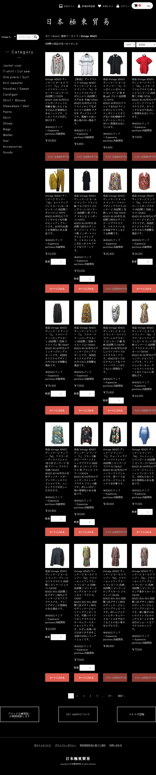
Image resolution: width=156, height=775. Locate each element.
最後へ (121, 695)
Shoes (8, 123)
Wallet (8, 135)
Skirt (7, 117)
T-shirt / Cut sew (16, 71)
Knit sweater (13, 83)
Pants (7, 112)
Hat (6, 141)
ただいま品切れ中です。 (58, 157)
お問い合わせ (115, 745)
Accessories (12, 146)
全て (47, 36)
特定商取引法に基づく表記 (92, 745)
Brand (56, 36)
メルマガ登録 (136, 714)
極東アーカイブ (69, 36)
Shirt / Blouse (14, 100)
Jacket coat (12, 65)
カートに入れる (57, 288)
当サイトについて (42, 745)
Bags (7, 129)
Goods (8, 152)
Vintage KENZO (89, 36)
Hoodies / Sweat (16, 88)
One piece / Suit (16, 77)
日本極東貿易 (77, 758)
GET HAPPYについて (78, 714)
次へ (110, 695)
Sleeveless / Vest (16, 106)
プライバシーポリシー (65, 745)
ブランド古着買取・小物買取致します (19, 715)
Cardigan (10, 94)
